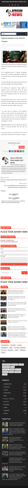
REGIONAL (10, 350)
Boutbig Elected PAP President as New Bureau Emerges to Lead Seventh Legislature (17, 316)
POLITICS (22, 46)
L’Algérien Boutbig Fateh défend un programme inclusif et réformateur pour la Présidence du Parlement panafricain (13, 461)
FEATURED (3, 46)
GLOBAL (8, 46)
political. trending (19, 347)
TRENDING (3, 47)
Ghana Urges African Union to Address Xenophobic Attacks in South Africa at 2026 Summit (16, 292)
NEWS (18, 46)
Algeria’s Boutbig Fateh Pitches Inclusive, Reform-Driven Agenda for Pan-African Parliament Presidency (17, 328)
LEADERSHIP (13, 46)
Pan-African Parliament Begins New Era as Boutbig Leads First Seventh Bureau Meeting (17, 304)
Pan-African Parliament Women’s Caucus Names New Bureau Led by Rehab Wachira (17, 310)
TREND (16, 350)
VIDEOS (3, 352)
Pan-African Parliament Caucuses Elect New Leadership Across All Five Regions (16, 298)
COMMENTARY (5, 345)
